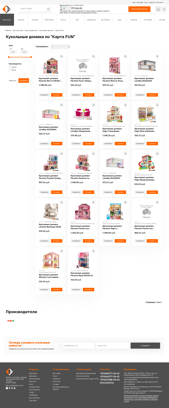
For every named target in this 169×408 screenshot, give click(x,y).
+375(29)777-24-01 (109, 373)
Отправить (145, 346)
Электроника (34, 379)
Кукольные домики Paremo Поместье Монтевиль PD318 (144, 227)
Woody (12, 70)
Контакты (159, 2)
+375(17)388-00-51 (109, 379)
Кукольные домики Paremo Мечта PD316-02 (50, 79)
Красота (32, 381)
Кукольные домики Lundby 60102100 (144, 79)
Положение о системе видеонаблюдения (140, 397)
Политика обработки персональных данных (141, 395)
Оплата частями (82, 376)
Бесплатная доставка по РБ (87, 379)
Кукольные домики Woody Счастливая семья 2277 (49, 276)
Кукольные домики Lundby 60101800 (112, 177)
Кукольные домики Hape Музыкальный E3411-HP (144, 178)
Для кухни (33, 373)
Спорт (31, 392)
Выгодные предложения (86, 373)
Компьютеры (34, 387)
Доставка (140, 2)
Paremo (12, 67)
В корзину (56, 95)
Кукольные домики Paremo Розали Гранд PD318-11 (50, 177)
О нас (146, 2)
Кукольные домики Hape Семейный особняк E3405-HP (112, 130)
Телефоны (33, 395)
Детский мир (34, 398)
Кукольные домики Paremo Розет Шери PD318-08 (81, 79)
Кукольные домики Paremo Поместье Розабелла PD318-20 (81, 227)
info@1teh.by (107, 382)
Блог (134, 2)
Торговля (32, 400)
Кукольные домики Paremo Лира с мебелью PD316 (112, 227)
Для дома (33, 376)
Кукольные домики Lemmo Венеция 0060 (50, 225)
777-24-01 (76, 8)
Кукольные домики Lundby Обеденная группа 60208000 (80, 130)
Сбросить (12, 81)
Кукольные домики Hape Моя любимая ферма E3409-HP (144, 130)
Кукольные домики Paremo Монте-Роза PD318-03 (113, 79)
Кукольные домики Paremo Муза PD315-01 (82, 274)
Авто (31, 384)
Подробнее (44, 95)
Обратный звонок (139, 9)
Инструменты (34, 390)
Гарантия (152, 2)
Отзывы (56, 384)
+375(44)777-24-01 (109, 376)
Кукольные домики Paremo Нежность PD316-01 (80, 177)
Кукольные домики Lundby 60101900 (49, 128)
